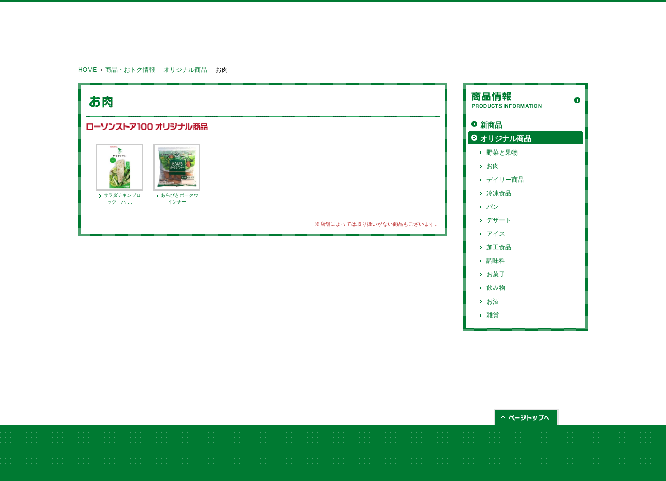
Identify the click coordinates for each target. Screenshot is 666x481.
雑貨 (492, 315)
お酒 (492, 301)
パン (492, 206)
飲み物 (495, 288)
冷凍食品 (498, 193)
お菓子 (495, 274)
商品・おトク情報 (130, 69)
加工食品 (498, 247)
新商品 (491, 125)
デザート (498, 220)
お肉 (492, 166)
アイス (495, 233)
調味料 (495, 260)
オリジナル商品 (185, 69)
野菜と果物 (502, 152)
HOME (87, 69)
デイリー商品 (505, 179)
